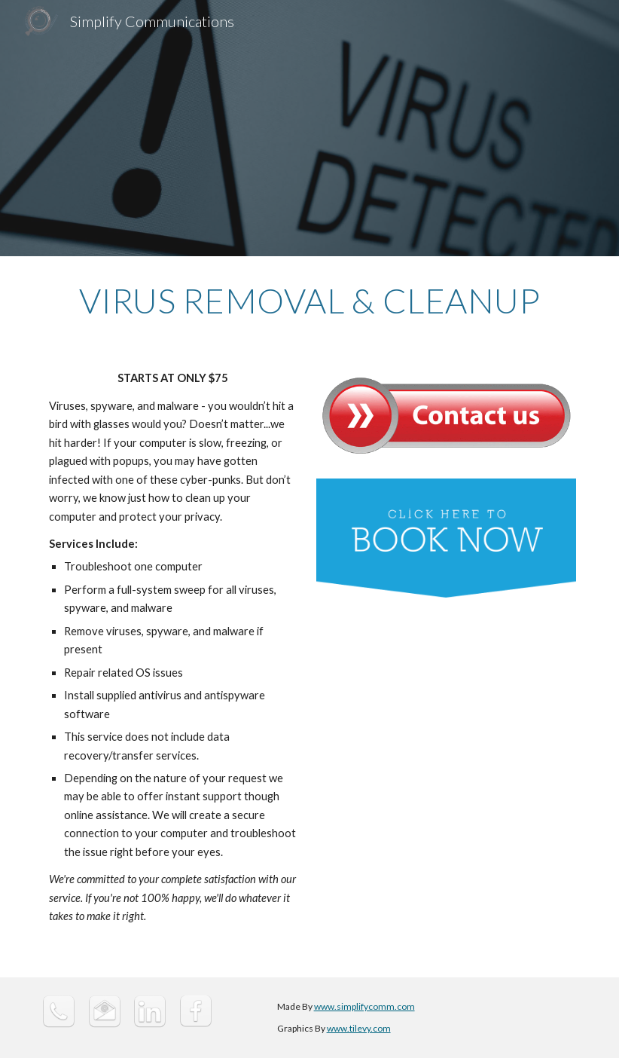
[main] (309, 300)
